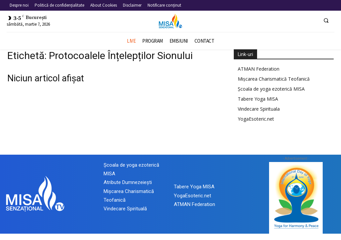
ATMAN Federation (258, 69)
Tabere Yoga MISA (258, 99)
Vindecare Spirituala (259, 109)
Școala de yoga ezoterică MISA (271, 89)
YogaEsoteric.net (256, 119)
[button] (326, 20)
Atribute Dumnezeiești (128, 182)
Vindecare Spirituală (125, 209)
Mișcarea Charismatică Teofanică (274, 79)
